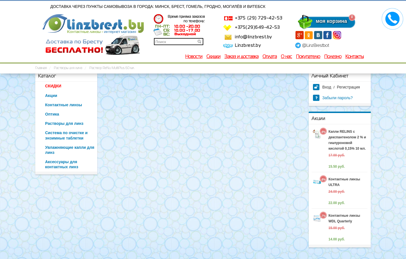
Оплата (269, 57)
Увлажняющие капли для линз (69, 150)
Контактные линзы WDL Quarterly (344, 218)
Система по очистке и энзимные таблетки (66, 135)
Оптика (52, 114)
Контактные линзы (63, 105)
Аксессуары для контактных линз (61, 164)
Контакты (354, 57)
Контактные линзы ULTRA (344, 182)
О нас (286, 57)
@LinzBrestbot (315, 46)
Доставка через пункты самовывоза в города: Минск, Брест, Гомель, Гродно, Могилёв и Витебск (158, 6)
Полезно (332, 57)
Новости (193, 57)
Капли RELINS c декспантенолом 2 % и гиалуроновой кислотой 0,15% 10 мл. (347, 140)
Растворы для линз (64, 123)
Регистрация (348, 87)
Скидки (213, 57)
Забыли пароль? (333, 98)
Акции (51, 95)
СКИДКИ (53, 86)
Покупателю (308, 57)
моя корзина (320, 21)
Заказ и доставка (241, 57)
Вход (322, 87)
